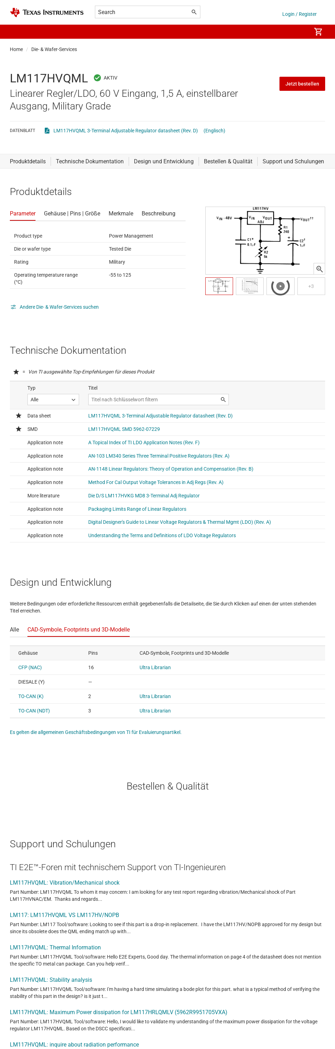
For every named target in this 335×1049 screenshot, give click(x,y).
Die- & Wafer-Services (54, 49)
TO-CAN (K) (31, 696)
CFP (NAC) (30, 667)
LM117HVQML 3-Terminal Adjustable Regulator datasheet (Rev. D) (125, 130)
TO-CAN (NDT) (34, 711)
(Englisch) (214, 130)
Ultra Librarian (155, 667)
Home (16, 49)
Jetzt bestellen (302, 84)
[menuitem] (298, 32)
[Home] (47, 12)
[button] (17, 32)
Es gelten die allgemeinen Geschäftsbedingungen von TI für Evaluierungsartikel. (96, 732)
